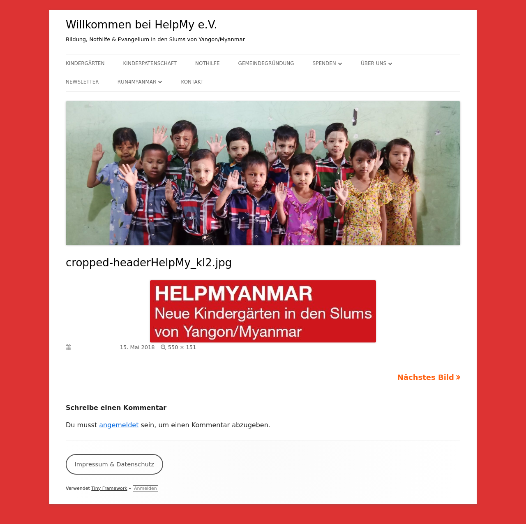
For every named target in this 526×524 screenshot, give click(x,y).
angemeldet (118, 425)
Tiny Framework (109, 488)
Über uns (373, 63)
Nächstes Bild (425, 377)
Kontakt (192, 82)
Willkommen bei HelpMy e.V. (141, 25)
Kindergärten (85, 63)
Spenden (324, 63)
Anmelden (145, 488)
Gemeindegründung (266, 63)
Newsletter (82, 82)
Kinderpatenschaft (150, 63)
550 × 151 (182, 347)
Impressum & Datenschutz (114, 464)
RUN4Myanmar (137, 82)
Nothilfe (207, 63)
